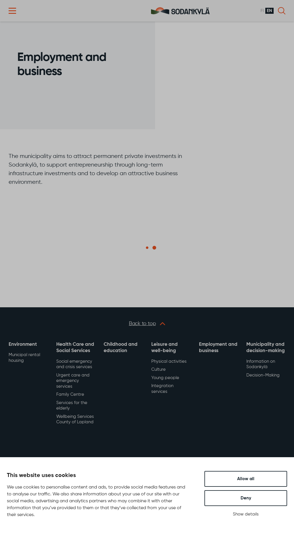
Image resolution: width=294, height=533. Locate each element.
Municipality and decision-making (265, 347)
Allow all (245, 479)
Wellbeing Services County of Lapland (75, 419)
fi (262, 11)
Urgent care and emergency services (73, 381)
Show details (246, 514)
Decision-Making (263, 375)
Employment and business (218, 347)
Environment (23, 344)
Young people (165, 378)
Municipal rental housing (24, 358)
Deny (246, 498)
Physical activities (169, 361)
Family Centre (70, 394)
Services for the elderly (71, 406)
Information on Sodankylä (260, 364)
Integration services (162, 389)
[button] (12, 11)
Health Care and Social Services (75, 347)
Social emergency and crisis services (74, 364)
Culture (158, 369)
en (269, 11)
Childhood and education (121, 347)
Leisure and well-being (164, 347)
